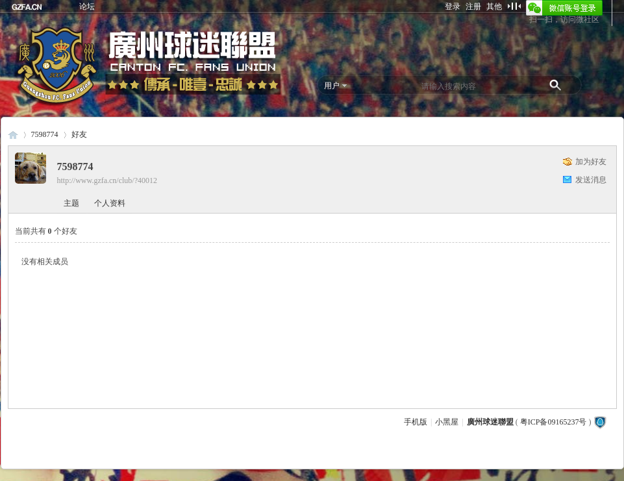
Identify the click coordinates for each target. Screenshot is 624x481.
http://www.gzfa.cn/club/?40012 (107, 180)
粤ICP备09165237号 (553, 421)
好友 (79, 134)
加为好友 (590, 161)
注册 (473, 6)
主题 (71, 203)
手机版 (415, 421)
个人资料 (109, 203)
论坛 (87, 6)
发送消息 (590, 179)
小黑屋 (446, 421)
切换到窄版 (514, 6)
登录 (452, 6)
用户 (332, 85)
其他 (494, 6)
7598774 (44, 134)
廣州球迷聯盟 (13, 134)
